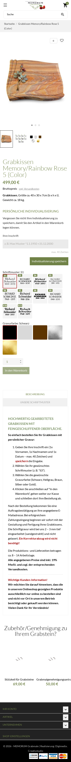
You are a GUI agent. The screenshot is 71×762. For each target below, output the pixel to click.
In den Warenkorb (16, 370)
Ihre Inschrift (11, 235)
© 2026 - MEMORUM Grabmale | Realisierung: (29, 746)
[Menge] (10, 361)
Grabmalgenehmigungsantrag (51, 679)
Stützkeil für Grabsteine (19, 679)
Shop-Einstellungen (16, 736)
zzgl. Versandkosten (29, 188)
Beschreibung (35, 394)
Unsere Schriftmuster (35, 402)
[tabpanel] (35, 81)
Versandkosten (17, 569)
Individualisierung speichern (49, 261)
